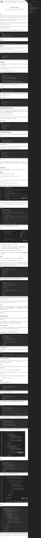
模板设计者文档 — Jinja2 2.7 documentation (8, 373)
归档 (15, 1)
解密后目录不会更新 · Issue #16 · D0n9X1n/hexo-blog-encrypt (11, 174)
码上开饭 (22, 1)
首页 (6, 1)
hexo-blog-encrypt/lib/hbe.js (10, 261)
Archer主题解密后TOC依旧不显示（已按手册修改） (9, 257)
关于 (18, 1)
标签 (12, 1)
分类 (9, 1)
